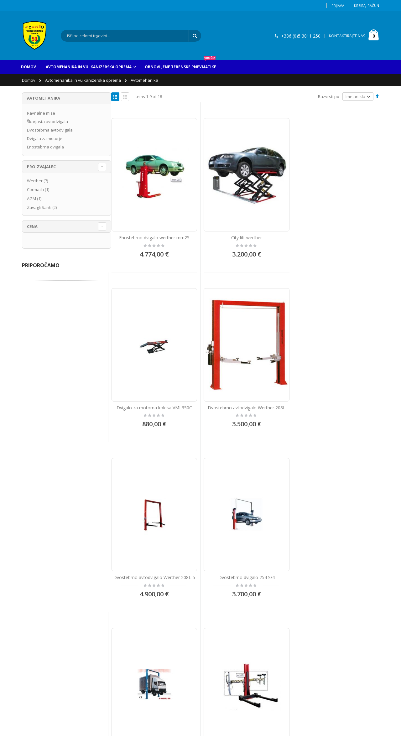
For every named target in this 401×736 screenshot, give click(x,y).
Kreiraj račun (366, 5)
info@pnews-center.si (141, 638)
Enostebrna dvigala (45, 147)
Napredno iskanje (43, 637)
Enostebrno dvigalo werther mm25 (142, 209)
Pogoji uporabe (40, 647)
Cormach (39, 189)
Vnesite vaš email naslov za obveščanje (334, 597)
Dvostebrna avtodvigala (50, 130)
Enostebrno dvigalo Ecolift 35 (348, 350)
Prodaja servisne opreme (234, 647)
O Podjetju (36, 596)
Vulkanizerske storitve (231, 627)
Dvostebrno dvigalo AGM (279, 350)
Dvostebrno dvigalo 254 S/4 (211, 350)
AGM (35, 198)
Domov (29, 80)
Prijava (337, 5)
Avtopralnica (222, 606)
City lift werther (211, 206)
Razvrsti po (328, 96)
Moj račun (35, 616)
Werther (38, 181)
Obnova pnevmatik (228, 616)
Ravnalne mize (41, 113)
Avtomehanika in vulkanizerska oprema (83, 80)
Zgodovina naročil (43, 627)
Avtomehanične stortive (232, 637)
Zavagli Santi (42, 207)
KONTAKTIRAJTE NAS (347, 36)
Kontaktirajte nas (42, 606)
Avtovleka (219, 596)
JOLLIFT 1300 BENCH (142, 495)
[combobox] (130, 35)
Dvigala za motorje (44, 138)
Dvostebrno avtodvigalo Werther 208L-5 (142, 353)
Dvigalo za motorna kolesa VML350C (279, 209)
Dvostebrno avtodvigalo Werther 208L (348, 209)
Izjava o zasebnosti (44, 658)
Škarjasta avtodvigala (47, 121)
